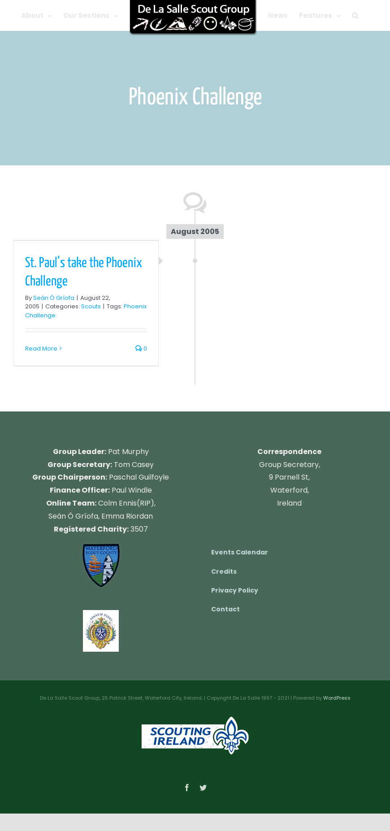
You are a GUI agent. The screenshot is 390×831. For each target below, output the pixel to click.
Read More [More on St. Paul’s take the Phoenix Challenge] (41, 348)
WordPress (337, 697)
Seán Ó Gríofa (53, 298)
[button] (355, 16)
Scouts (91, 306)
